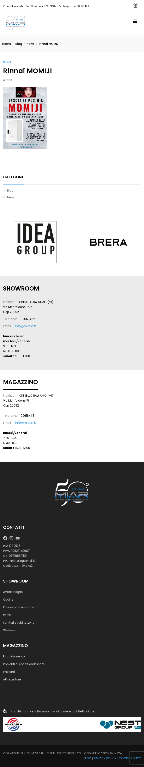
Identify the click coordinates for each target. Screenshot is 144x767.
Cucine (8, 599)
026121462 (28, 319)
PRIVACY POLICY (105, 758)
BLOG (87, 758)
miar (9, 79)
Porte (7, 615)
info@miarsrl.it (13, 6)
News (30, 44)
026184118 (27, 416)
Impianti (9, 672)
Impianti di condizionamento (24, 664)
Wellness (9, 630)
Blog (18, 44)
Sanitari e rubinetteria (18, 622)
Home (6, 44)
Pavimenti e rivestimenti (20, 607)
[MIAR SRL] (72, 492)
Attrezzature (12, 679)
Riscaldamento (14, 656)
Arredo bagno (13, 592)
